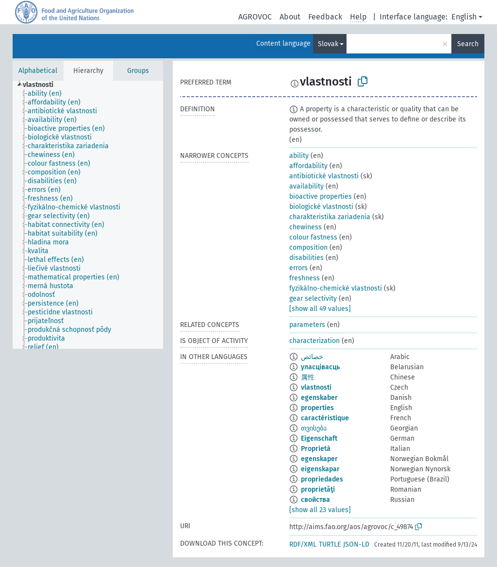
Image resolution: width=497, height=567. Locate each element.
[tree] (88, 215)
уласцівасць (320, 367)
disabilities (306, 258)
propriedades (322, 479)
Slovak (328, 44)
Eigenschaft (319, 438)
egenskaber (319, 398)
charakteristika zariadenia (329, 217)
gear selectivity (313, 298)
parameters (307, 325)
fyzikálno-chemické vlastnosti (335, 288)
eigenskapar (320, 469)
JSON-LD (356, 544)
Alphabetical (37, 71)
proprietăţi (318, 489)
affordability (308, 166)
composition (308, 247)
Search (468, 44)
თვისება (314, 428)
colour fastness (313, 237)
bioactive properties (320, 196)
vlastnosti (316, 387)
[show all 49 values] (320, 309)
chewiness (305, 227)
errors (298, 268)
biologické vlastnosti (321, 207)
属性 (308, 377)
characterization (314, 341)
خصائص (312, 357)
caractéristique (325, 418)
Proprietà (316, 449)
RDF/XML (302, 544)
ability (299, 156)
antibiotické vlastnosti (324, 176)
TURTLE (330, 544)
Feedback (325, 16)
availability (306, 186)
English (464, 16)
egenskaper (319, 459)
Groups (138, 71)
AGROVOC (255, 16)
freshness (304, 278)
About (290, 16)
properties (317, 408)
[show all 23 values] (320, 510)
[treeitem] (42, 85)
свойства (315, 500)
